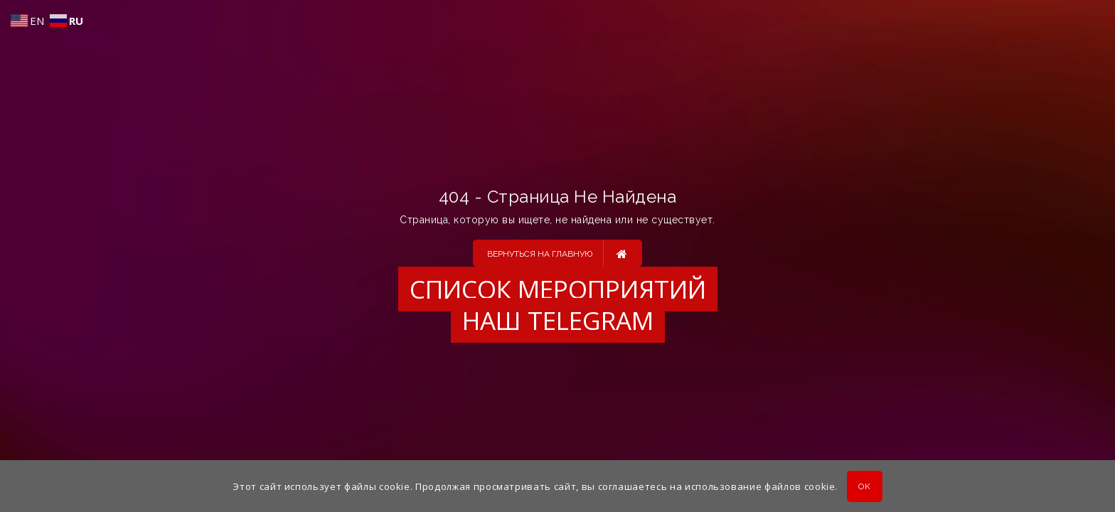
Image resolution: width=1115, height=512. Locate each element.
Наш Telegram (557, 320)
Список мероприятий (558, 289)
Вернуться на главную (557, 253)
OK (864, 486)
